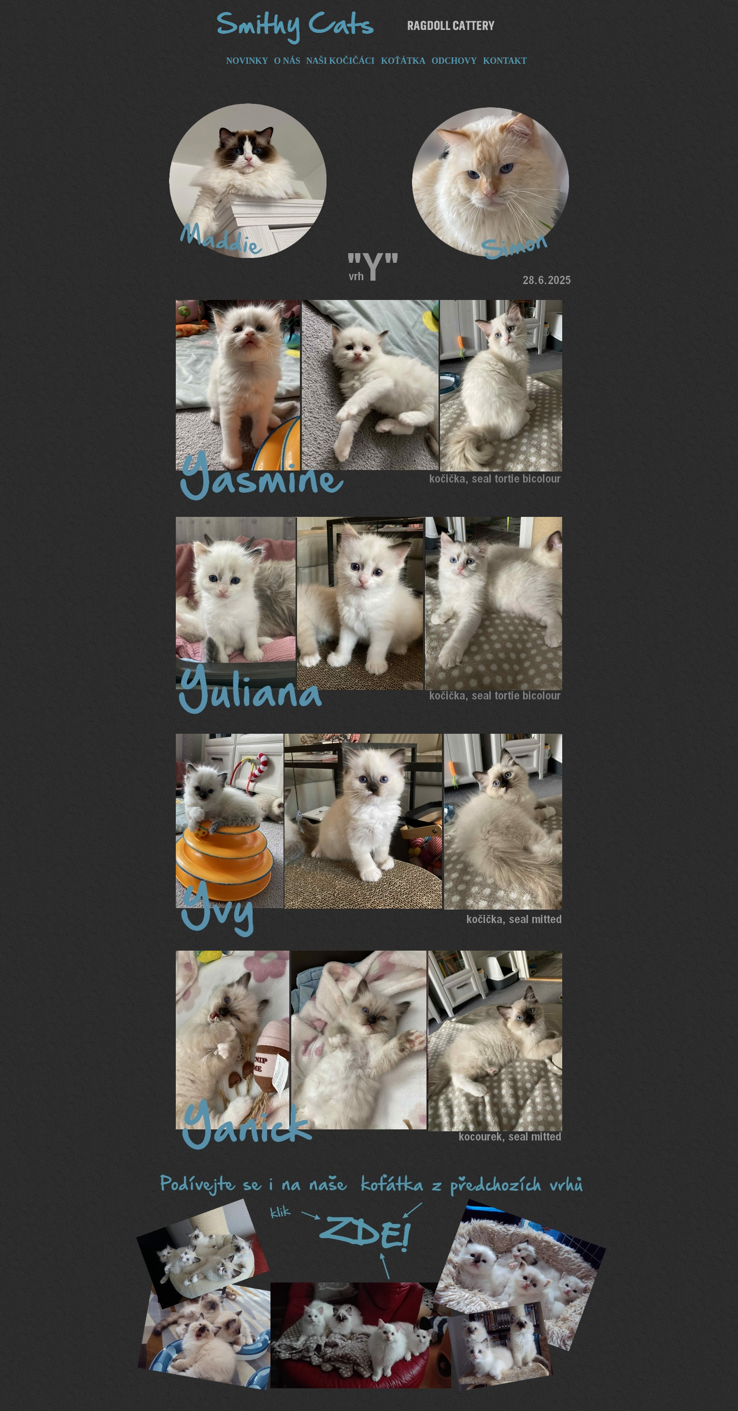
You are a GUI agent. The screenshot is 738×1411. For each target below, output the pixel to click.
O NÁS (287, 61)
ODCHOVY (453, 61)
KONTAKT (504, 61)
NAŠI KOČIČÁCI (340, 61)
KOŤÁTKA (403, 61)
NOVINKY (247, 61)
